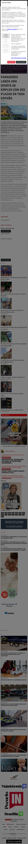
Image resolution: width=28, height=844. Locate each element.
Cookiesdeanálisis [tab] (5, 41)
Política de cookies (12, 29)
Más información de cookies (18, 58)
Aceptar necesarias (21, 62)
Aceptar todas (11, 62)
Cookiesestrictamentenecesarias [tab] (5, 36)
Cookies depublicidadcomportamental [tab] (6, 50)
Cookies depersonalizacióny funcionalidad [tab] (6, 45)
